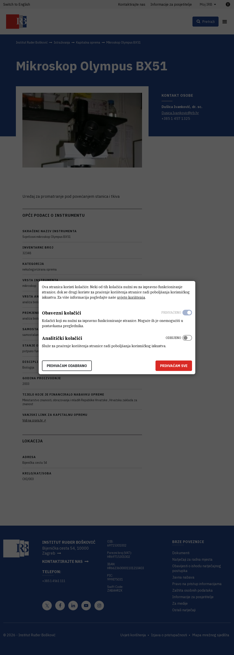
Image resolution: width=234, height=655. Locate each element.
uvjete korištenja (131, 297)
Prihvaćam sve (173, 366)
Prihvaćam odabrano (67, 366)
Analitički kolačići (62, 338)
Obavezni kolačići (61, 313)
